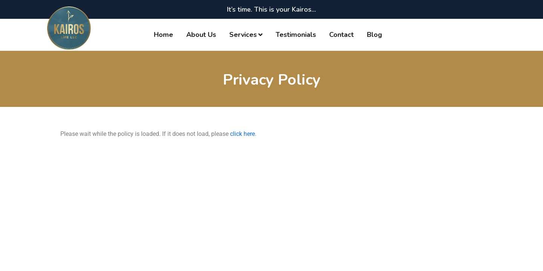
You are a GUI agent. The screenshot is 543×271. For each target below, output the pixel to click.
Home (163, 34)
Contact (341, 34)
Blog (374, 34)
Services (243, 34)
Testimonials (296, 34)
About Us (201, 34)
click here (242, 133)
